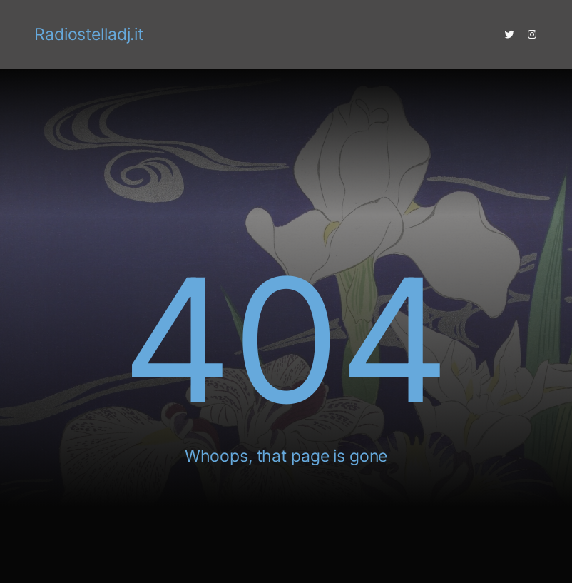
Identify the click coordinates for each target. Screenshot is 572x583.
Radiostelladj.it (88, 34)
